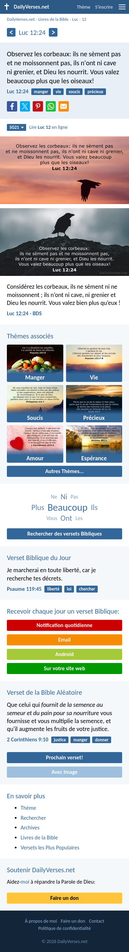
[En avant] (53, 32)
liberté (53, 589)
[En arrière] (11, 32)
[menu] (122, 9)
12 (84, 19)
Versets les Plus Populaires (50, 847)
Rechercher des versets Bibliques (64, 533)
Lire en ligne (48, 127)
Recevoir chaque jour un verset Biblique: (63, 611)
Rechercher (33, 818)
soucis (74, 91)
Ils (94, 507)
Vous (51, 518)
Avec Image (65, 772)
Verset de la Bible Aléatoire (44, 692)
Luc (75, 19)
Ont (66, 518)
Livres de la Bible (53, 19)
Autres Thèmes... (64, 471)
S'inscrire (104, 7)
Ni (64, 496)
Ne (54, 496)
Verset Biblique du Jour (39, 558)
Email (64, 639)
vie (58, 91)
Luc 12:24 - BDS (24, 313)
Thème (83, 7)
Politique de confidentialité (64, 928)
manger (41, 91)
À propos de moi (41, 921)
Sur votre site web (64, 668)
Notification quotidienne (64, 625)
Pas (74, 496)
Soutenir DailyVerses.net (41, 870)
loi (69, 589)
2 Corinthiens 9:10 (27, 739)
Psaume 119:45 (24, 589)
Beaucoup (67, 507)
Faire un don (64, 898)
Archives (30, 827)
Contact (96, 921)
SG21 (17, 127)
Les (79, 518)
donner (101, 739)
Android (64, 654)
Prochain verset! (64, 757)
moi (25, 881)
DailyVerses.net (21, 19)
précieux (95, 91)
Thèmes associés (30, 336)
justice (60, 739)
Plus (37, 507)
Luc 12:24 (18, 91)
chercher (87, 589)
